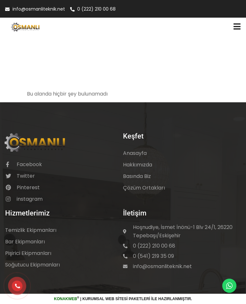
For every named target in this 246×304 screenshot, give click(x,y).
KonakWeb (65, 299)
